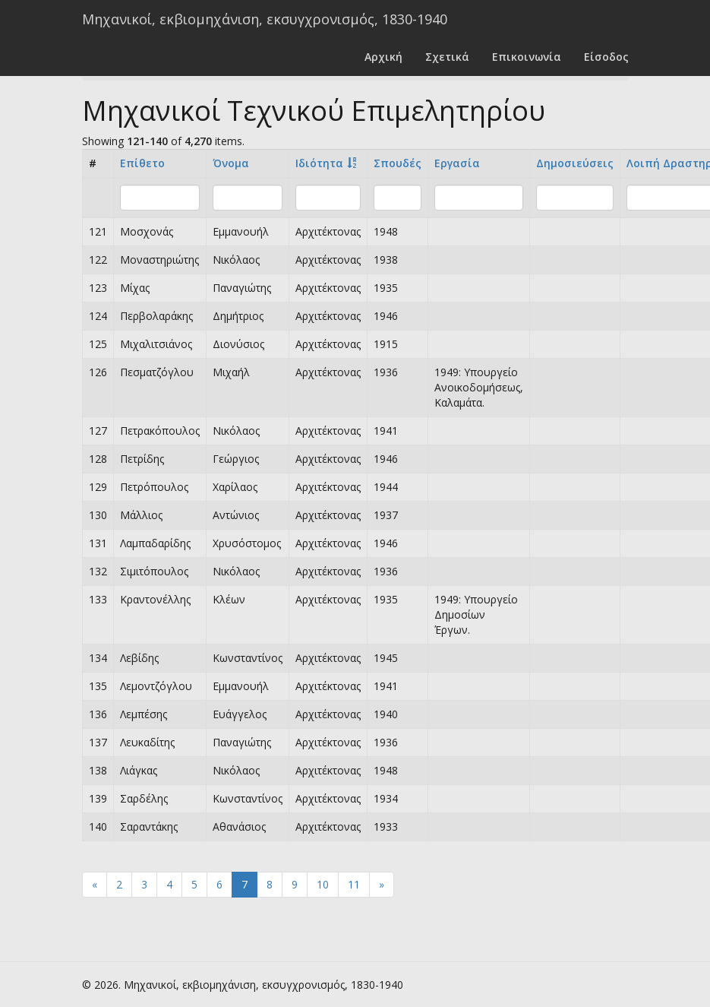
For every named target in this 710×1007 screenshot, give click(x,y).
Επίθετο (142, 163)
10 (323, 884)
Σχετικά (447, 56)
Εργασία (457, 163)
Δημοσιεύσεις (575, 163)
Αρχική (383, 56)
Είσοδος (606, 56)
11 (354, 884)
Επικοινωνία (526, 56)
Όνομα (231, 163)
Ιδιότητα (319, 163)
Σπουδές (397, 163)
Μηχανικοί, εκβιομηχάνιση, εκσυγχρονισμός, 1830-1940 (264, 19)
